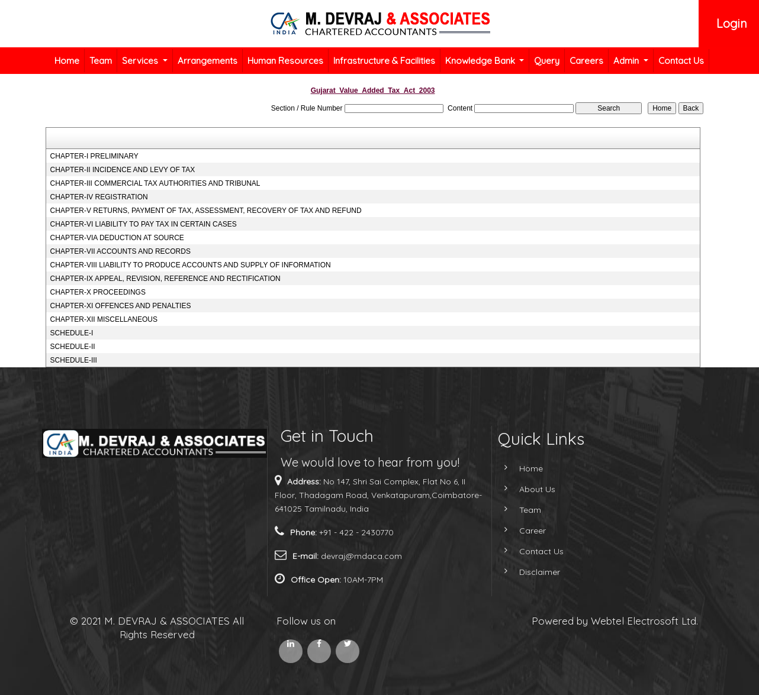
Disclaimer (529, 572)
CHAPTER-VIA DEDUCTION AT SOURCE (117, 238)
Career (522, 530)
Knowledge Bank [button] (481, 60)
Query (546, 60)
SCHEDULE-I (72, 333)
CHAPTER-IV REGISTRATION (99, 197)
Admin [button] (627, 60)
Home (66, 60)
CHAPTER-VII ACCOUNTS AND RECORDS (120, 251)
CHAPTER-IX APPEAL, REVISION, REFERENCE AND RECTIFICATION (165, 278)
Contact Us (681, 60)
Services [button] (141, 60)
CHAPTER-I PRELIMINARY (94, 156)
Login (731, 23)
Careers (586, 60)
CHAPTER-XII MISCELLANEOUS (103, 319)
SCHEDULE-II (72, 346)
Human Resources (285, 60)
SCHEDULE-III (73, 360)
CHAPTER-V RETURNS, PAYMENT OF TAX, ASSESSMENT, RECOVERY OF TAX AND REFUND (206, 210)
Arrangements (207, 60)
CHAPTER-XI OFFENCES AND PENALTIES (120, 306)
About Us (527, 489)
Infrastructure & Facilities (384, 60)
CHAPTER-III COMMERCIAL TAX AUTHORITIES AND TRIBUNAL (155, 183)
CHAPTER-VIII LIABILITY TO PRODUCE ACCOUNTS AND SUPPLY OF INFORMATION (190, 265)
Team (100, 60)
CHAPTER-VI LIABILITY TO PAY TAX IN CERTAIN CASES (143, 224)
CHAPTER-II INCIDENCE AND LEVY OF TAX (122, 170)
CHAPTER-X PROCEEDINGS (98, 292)
